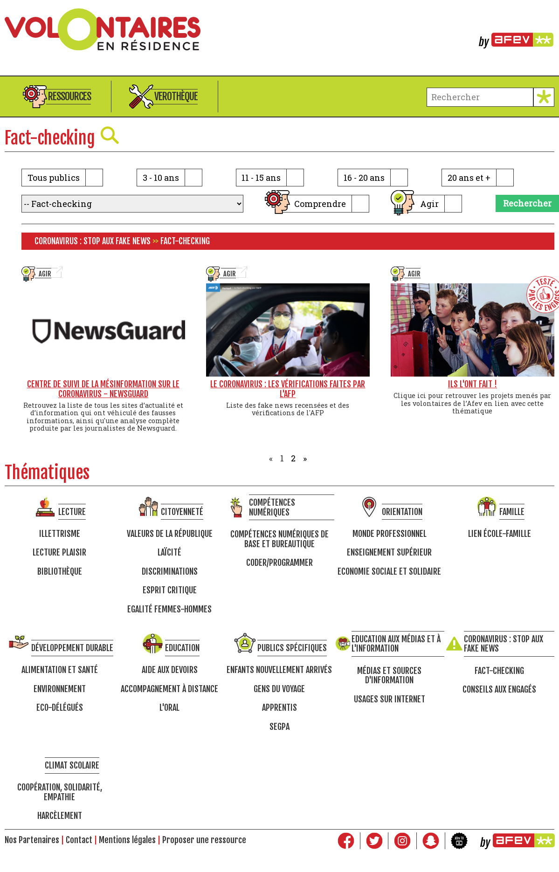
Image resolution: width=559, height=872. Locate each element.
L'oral (169, 708)
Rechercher (527, 203)
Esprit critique (170, 590)
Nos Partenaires (32, 840)
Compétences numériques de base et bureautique (279, 539)
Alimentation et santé (59, 670)
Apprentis (279, 708)
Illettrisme (59, 534)
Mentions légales (127, 840)
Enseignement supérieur (389, 552)
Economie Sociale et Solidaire (389, 572)
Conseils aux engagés (499, 689)
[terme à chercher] (480, 97)
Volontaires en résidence (279, 29)
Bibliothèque (59, 572)
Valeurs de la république (170, 534)
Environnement (60, 689)
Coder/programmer (279, 563)
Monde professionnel (389, 534)
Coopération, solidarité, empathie (59, 792)
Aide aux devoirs (170, 670)
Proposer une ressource (204, 840)
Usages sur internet (389, 699)
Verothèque (176, 96)
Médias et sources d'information (389, 675)
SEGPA (279, 727)
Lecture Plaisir (59, 552)
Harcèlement (59, 816)
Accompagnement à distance (169, 689)
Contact (79, 840)
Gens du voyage (279, 689)
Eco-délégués (59, 708)
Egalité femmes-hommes (169, 609)
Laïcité (169, 552)
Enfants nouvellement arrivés (279, 670)
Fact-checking (499, 671)
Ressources (69, 96)
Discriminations (170, 572)
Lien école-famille (499, 534)
